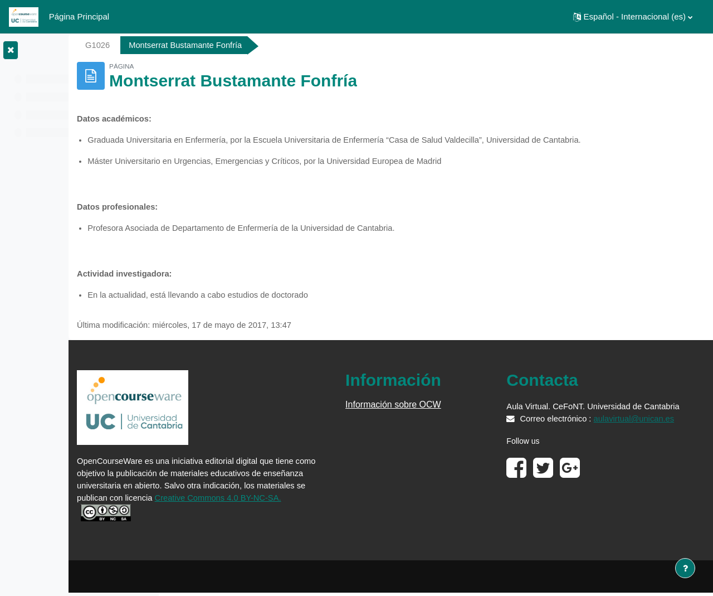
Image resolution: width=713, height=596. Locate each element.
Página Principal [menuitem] (79, 16)
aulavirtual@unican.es (581, 447)
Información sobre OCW (451, 408)
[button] (633, 16)
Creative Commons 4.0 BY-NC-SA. (240, 515)
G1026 (196, 45)
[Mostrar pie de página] (685, 568)
